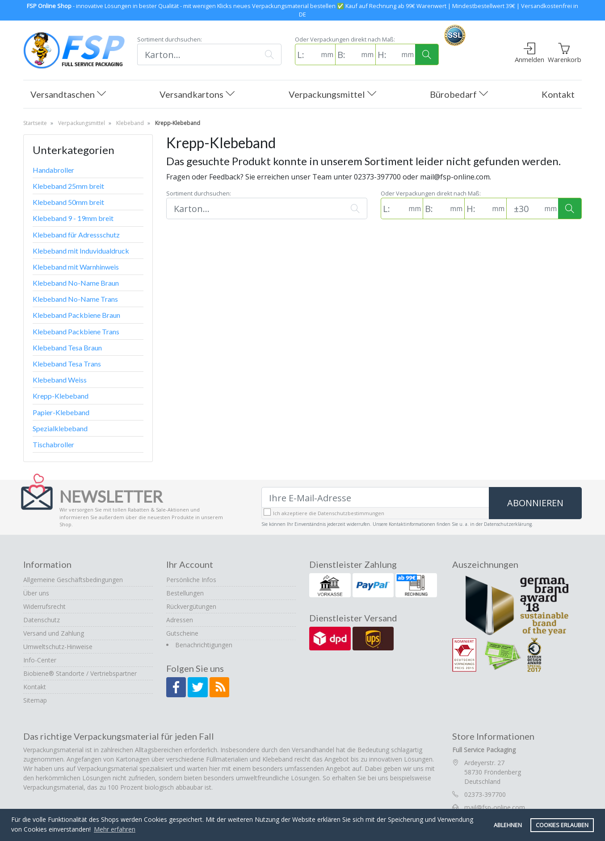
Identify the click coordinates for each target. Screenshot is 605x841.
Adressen (179, 620)
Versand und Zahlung (53, 633)
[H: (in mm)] (387, 54)
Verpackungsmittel (332, 95)
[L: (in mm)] (307, 54)
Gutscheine (182, 633)
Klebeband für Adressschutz (76, 234)
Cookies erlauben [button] (562, 825)
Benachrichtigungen (203, 645)
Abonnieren (535, 503)
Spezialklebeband (60, 428)
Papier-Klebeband (61, 412)
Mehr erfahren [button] (114, 829)
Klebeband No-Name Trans (75, 299)
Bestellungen (185, 593)
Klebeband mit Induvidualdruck (81, 250)
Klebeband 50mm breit (68, 202)
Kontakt (558, 94)
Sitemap (35, 700)
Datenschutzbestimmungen (351, 513)
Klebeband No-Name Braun (76, 283)
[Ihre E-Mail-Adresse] (375, 497)
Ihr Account (189, 564)
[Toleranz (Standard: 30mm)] (524, 208)
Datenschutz (41, 620)
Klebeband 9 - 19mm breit (73, 218)
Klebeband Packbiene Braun (76, 315)
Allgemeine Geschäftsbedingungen (73, 579)
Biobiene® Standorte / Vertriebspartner (80, 673)
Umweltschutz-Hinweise (57, 646)
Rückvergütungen (191, 606)
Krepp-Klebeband (60, 395)
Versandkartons (197, 95)
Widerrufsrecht (44, 606)
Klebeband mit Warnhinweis (76, 266)
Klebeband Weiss (60, 379)
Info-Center (39, 660)
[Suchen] (197, 54)
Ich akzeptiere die (328, 513)
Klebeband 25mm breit (68, 186)
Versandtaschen (68, 95)
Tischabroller (53, 444)
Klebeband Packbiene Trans (76, 331)
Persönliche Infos (191, 579)
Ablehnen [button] (508, 825)
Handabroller (53, 170)
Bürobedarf (459, 95)
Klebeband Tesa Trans (67, 363)
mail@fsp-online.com (494, 807)
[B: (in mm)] (347, 54)
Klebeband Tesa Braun (67, 347)
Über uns (36, 593)
